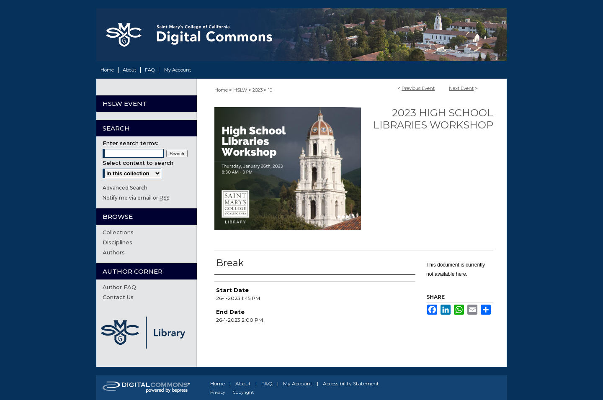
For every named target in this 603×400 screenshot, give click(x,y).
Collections (118, 232)
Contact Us (118, 297)
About (243, 383)
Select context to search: (139, 162)
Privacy (217, 392)
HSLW (240, 90)
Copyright (243, 392)
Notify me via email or (136, 198)
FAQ (267, 383)
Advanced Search (125, 188)
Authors (114, 252)
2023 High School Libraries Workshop (433, 119)
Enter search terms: (130, 143)
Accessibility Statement (351, 383)
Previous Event (418, 88)
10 (270, 90)
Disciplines (117, 242)
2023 (258, 90)
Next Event (461, 88)
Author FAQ (119, 287)
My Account (297, 383)
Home (221, 90)
